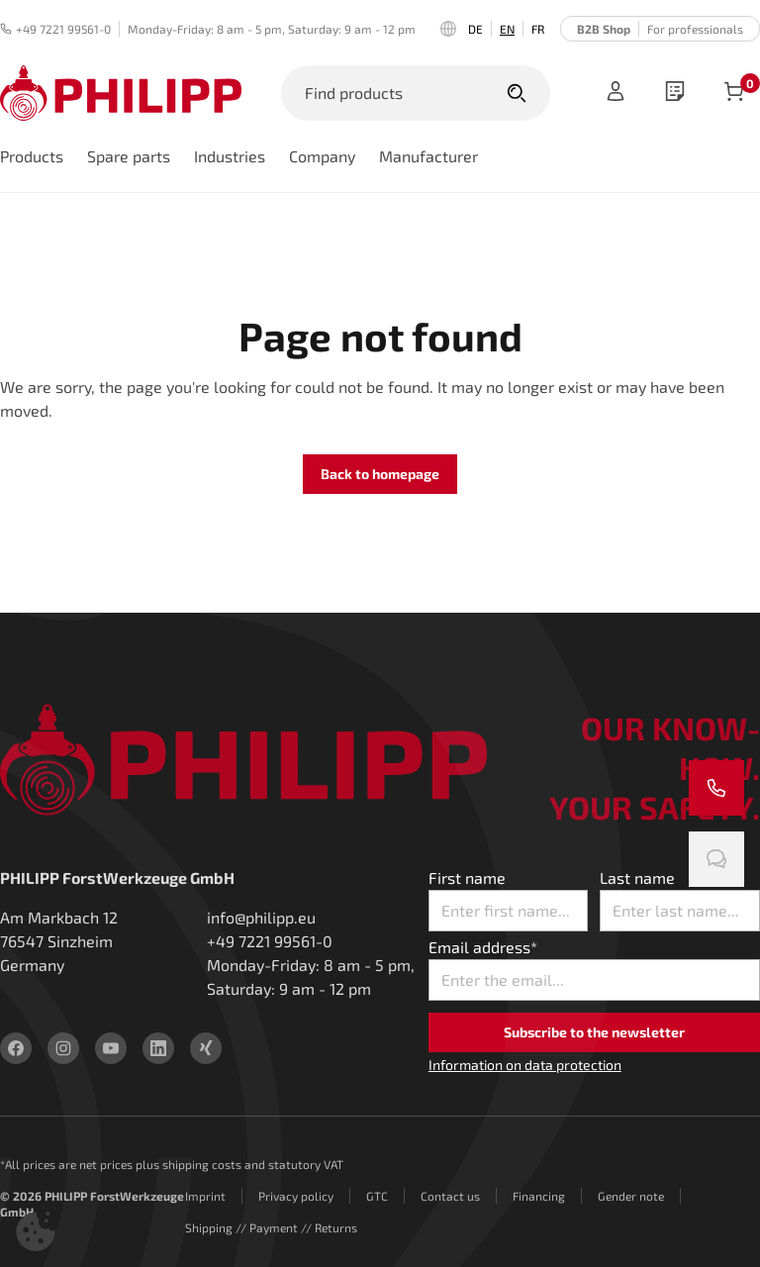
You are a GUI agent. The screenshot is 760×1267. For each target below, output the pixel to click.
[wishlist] (675, 93)
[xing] (206, 1048)
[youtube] (111, 1048)
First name (467, 877)
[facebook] (16, 1048)
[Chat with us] (716, 859)
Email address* (482, 946)
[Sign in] (615, 93)
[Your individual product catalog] (675, 93)
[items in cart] (734, 93)
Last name (637, 877)
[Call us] (716, 788)
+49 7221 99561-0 (55, 29)
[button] (35, 1231)
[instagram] (63, 1048)
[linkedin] (158, 1048)
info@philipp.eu (261, 917)
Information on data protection (524, 1064)
